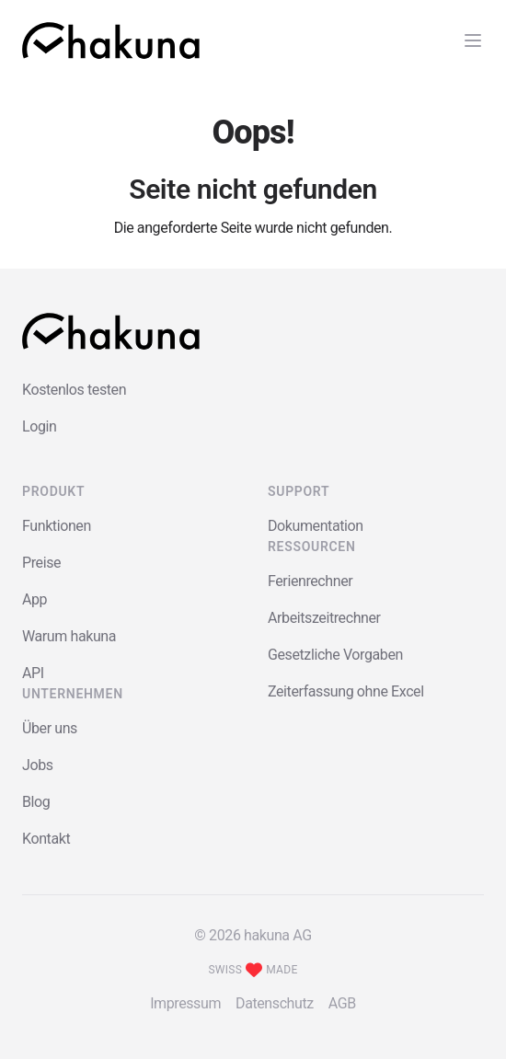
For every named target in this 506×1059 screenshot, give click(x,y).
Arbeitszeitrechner (324, 618)
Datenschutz (275, 1003)
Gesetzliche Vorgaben (335, 654)
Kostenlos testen (74, 389)
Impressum (185, 1003)
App (34, 599)
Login (39, 426)
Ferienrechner (310, 581)
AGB (342, 1003)
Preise (41, 562)
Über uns (49, 728)
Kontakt (46, 838)
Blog (36, 802)
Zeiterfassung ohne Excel (346, 691)
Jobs (37, 765)
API (33, 673)
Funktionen (56, 526)
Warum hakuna (69, 636)
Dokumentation (315, 526)
